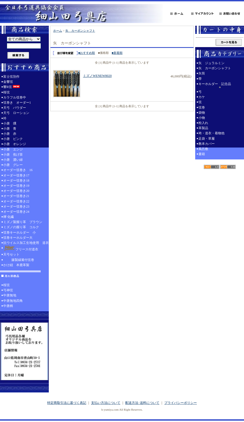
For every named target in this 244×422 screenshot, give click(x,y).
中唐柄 (8, 306)
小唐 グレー (13, 165)
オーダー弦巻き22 (16, 201)
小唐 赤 (9, 134)
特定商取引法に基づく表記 (66, 403)
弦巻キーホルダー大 (18, 238)
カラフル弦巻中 (14, 97)
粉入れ (203, 123)
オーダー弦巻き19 (16, 186)
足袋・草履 (206, 138)
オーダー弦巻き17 (16, 175)
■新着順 (117, 52)
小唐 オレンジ (14, 144)
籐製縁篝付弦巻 (18, 260)
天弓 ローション (16, 113)
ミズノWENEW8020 (97, 76)
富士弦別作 (11, 76)
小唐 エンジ (13, 149)
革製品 (203, 128)
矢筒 (201, 73)
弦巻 (201, 107)
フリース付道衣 (20, 248)
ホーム (57, 30)
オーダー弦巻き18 (16, 180)
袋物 (201, 113)
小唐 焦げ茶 (13, 154)
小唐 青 (9, 128)
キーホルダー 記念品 (219, 85)
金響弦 (8, 82)
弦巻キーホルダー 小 (19, 232)
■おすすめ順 (86, 52)
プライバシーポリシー (180, 403)
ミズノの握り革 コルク (21, 227)
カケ (201, 97)
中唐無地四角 (13, 301)
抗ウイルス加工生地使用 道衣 (26, 243)
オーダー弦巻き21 (16, 196)
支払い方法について (105, 403)
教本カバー (206, 144)
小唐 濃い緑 (13, 160)
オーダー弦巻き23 (16, 206)
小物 (201, 118)
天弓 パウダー (14, 108)
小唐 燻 (9, 123)
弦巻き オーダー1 (17, 102)
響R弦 (12, 87)
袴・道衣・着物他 (211, 133)
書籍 (201, 154)
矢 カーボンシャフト (80, 30)
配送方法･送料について (142, 403)
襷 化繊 (8, 217)
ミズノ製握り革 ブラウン (22, 222)
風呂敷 (203, 149)
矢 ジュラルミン (211, 63)
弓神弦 (8, 290)
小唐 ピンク (13, 139)
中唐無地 (9, 295)
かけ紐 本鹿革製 (16, 265)
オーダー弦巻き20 (16, 191)
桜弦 (6, 92)
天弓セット (11, 254)
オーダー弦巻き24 (16, 212)
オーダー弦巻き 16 (18, 170)
